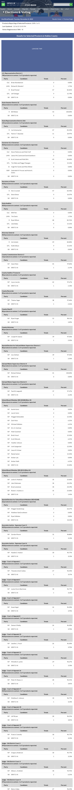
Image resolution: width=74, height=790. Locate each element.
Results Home (56, 19)
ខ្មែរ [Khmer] (62, 9)
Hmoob (9, 9)
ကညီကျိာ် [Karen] (35, 11)
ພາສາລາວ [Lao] (45, 9)
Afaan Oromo (55, 9)
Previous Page (68, 19)
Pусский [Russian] (32, 9)
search (48, 4)
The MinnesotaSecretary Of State (21, 4)
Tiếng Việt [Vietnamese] (25, 9)
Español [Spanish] (2, 9)
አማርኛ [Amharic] (67, 9)
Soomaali (16, 9)
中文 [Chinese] (39, 9)
